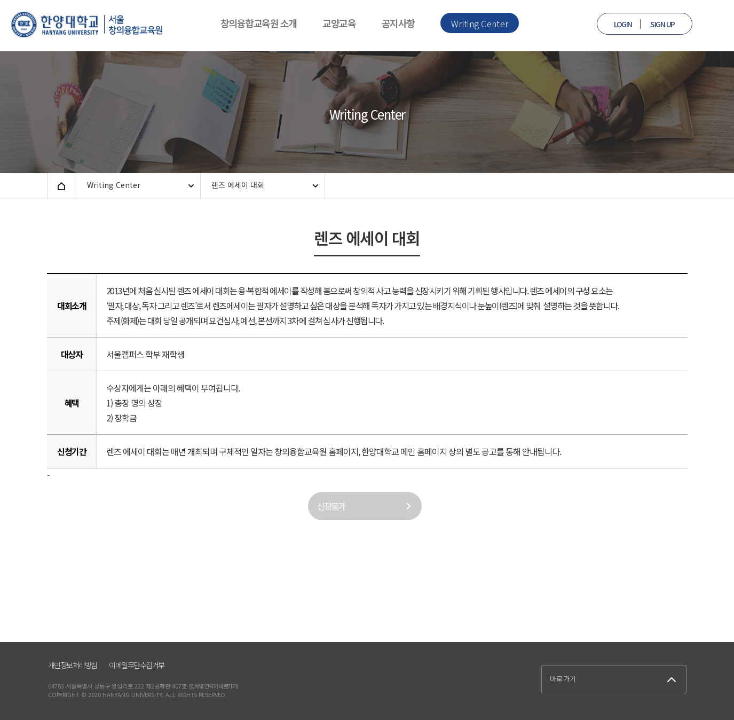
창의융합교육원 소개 (258, 23)
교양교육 (339, 23)
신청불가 (331, 505)
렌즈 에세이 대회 (237, 184)
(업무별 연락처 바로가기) (213, 686)
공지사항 (398, 23)
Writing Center (479, 23)
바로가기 (563, 679)
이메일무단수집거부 (136, 665)
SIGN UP (662, 24)
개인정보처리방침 (72, 665)
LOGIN (623, 24)
